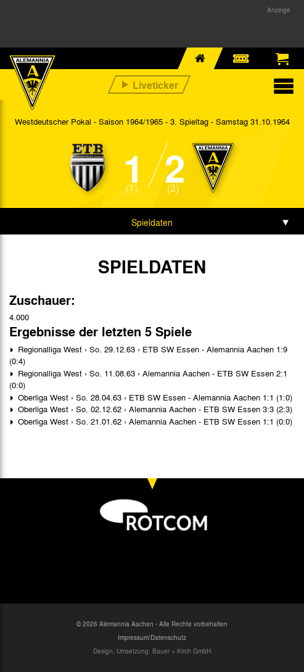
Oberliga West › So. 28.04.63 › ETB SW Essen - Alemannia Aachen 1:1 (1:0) (153, 397)
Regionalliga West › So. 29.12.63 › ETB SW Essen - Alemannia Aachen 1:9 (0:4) (148, 355)
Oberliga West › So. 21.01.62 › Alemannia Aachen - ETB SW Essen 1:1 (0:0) (153, 421)
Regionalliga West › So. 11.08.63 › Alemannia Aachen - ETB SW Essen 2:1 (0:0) (148, 379)
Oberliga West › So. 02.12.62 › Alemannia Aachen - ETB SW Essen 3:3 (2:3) (153, 409)
